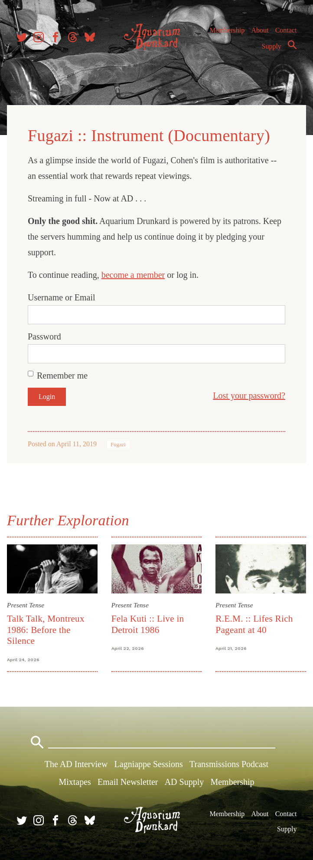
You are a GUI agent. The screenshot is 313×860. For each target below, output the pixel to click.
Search (292, 44)
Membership (227, 30)
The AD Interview (76, 764)
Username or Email (61, 297)
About (259, 30)
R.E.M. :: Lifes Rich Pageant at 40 (254, 624)
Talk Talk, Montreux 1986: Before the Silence (46, 629)
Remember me (62, 375)
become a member (133, 275)
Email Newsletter (128, 782)
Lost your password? (249, 395)
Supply (271, 46)
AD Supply (184, 782)
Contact (286, 30)
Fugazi (118, 445)
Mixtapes (75, 782)
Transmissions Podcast (228, 764)
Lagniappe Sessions (148, 764)
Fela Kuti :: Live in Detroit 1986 (147, 624)
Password (44, 336)
